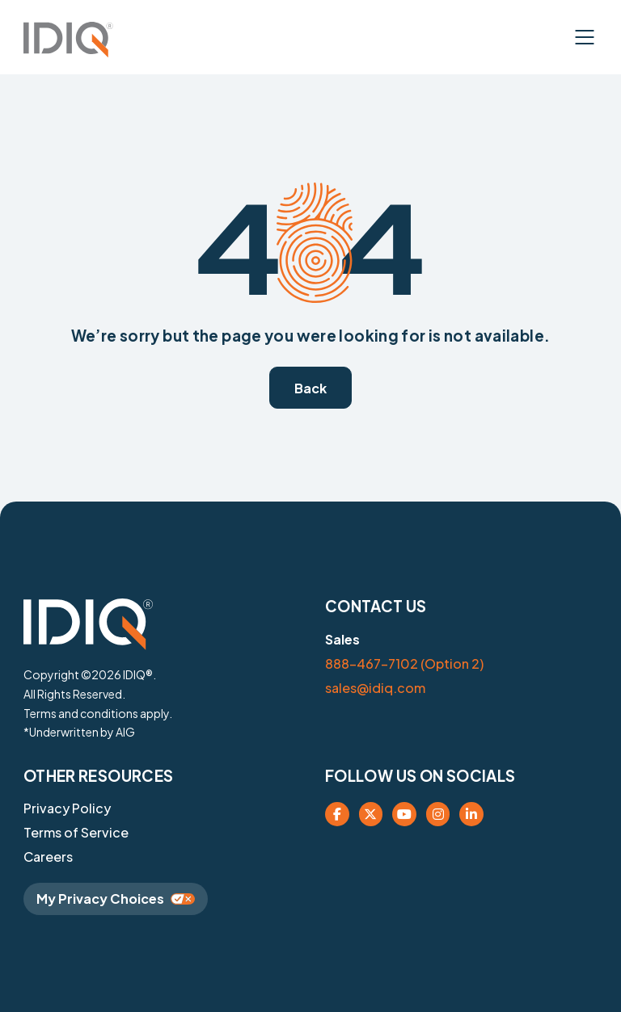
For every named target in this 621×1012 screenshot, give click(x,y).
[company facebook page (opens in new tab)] (337, 814)
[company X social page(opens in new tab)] (371, 814)
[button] (68, 40)
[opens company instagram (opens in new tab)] (438, 814)
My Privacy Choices (115, 898)
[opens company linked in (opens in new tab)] (471, 814)
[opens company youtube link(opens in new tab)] (404, 814)
